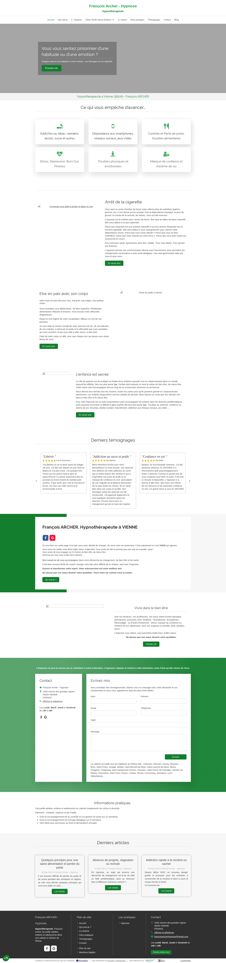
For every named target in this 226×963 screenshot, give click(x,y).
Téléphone (146, 708)
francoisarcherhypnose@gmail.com (171, 936)
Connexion (185, 960)
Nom (93, 696)
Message (95, 731)
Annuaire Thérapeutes (116, 961)
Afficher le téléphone (53, 701)
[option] (113, 480)
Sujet (93, 720)
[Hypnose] (70, 230)
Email (93, 708)
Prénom (144, 696)
